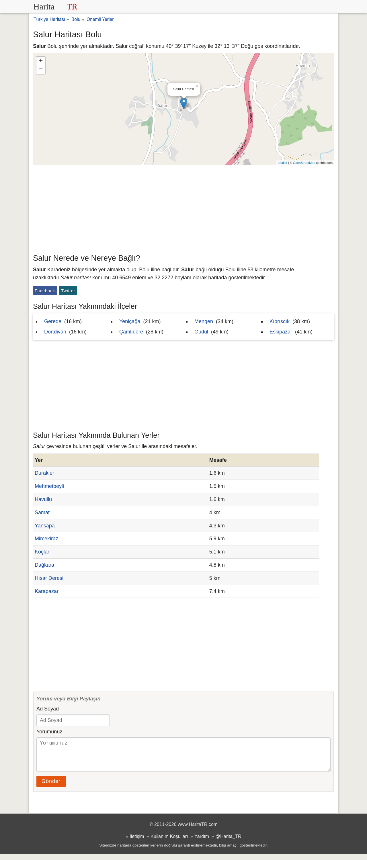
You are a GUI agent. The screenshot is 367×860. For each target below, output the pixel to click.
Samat (42, 512)
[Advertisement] (183, 208)
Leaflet (282, 162)
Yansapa (45, 526)
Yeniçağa (129, 321)
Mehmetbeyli (49, 486)
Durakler (44, 473)
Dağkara (44, 565)
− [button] (41, 69)
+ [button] (41, 61)
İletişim (137, 842)
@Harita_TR (228, 842)
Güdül (201, 332)
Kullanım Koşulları (169, 842)
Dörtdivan (55, 332)
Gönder (51, 787)
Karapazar (46, 591)
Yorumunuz (49, 732)
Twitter (68, 290)
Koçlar (42, 552)
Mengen (203, 321)
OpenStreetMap (304, 162)
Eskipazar (281, 332)
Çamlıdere (131, 332)
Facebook (45, 290)
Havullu (43, 499)
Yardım (201, 842)
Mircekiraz (46, 538)
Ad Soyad (47, 709)
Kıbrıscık (280, 321)
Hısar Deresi (49, 578)
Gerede (52, 321)
